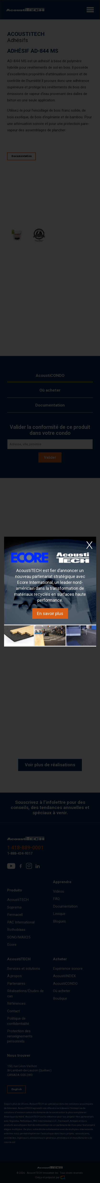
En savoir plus (50, 613)
